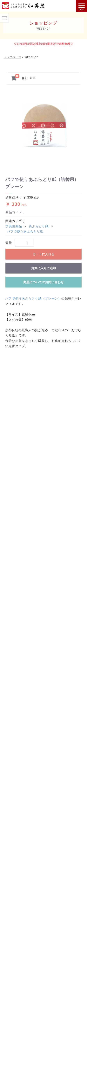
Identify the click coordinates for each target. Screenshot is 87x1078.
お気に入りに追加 (43, 268)
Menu (4, 16)
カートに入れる (43, 254)
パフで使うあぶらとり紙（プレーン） (33, 298)
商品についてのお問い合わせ (43, 282)
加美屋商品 (13, 226)
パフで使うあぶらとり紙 (25, 231)
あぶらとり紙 (39, 226)
